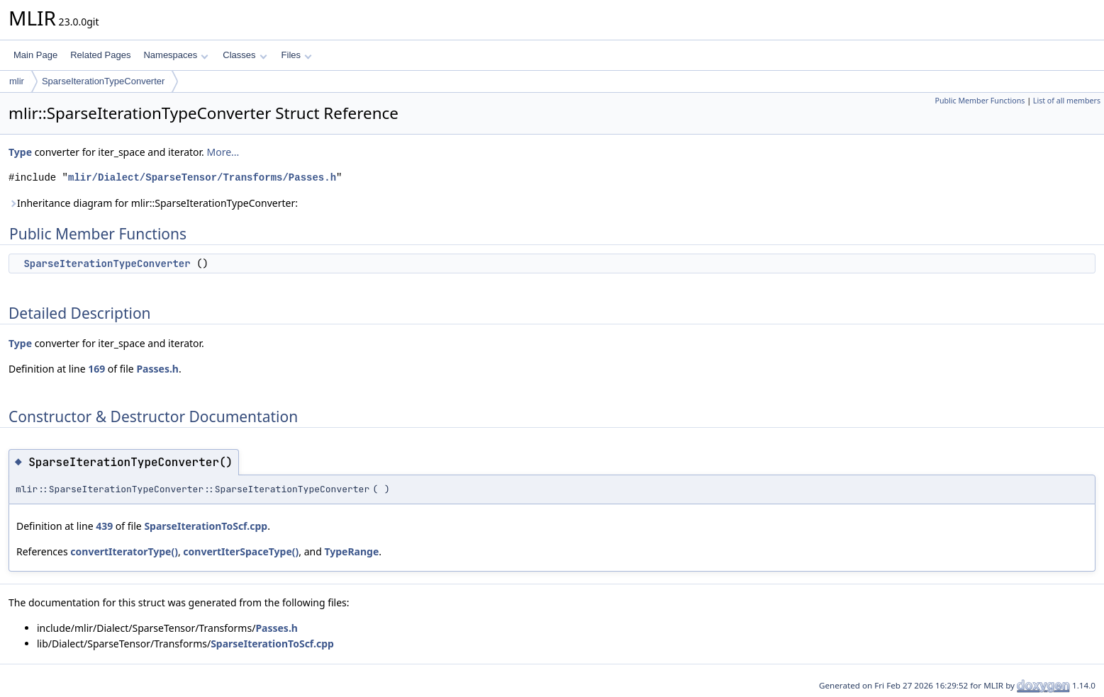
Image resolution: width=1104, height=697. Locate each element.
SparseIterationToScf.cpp (205, 526)
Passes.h (157, 368)
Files (296, 55)
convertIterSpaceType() (241, 551)
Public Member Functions (980, 101)
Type (20, 152)
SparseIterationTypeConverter (103, 81)
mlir (16, 81)
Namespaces (175, 55)
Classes (245, 55)
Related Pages (100, 55)
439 (104, 526)
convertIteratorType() (124, 551)
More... (222, 152)
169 (96, 368)
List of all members (1066, 101)
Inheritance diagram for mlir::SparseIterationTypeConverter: (153, 203)
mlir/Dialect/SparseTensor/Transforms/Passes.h (202, 177)
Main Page (35, 55)
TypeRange (351, 551)
